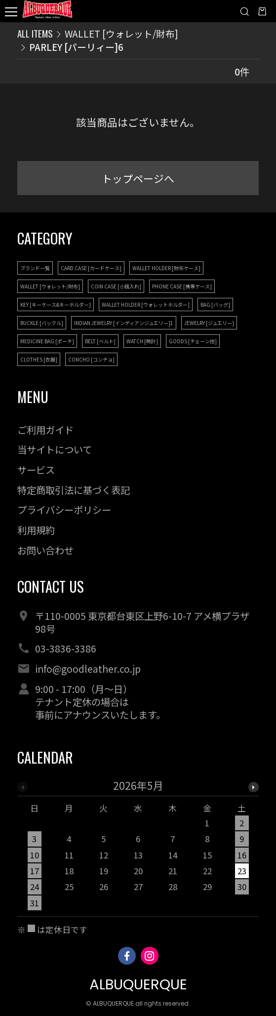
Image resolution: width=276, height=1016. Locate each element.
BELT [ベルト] (100, 341)
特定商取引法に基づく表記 (73, 490)
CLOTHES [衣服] (38, 359)
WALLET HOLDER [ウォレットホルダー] (146, 304)
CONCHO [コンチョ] (91, 359)
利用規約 (36, 530)
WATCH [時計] (142, 341)
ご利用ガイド (45, 430)
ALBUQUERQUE (138, 984)
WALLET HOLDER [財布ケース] (166, 268)
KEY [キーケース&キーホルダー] (55, 304)
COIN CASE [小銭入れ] (116, 286)
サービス (36, 470)
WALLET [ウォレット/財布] (121, 33)
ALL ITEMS (35, 33)
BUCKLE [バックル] (41, 322)
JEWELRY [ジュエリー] (209, 322)
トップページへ (138, 178)
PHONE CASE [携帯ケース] (182, 286)
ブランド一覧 (35, 268)
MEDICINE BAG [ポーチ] (47, 341)
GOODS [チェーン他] (193, 341)
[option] (138, 848)
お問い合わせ (45, 550)
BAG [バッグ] (215, 304)
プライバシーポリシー (64, 510)
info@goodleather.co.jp (88, 669)
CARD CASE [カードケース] (91, 268)
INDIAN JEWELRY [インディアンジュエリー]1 (123, 322)
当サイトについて (54, 449)
